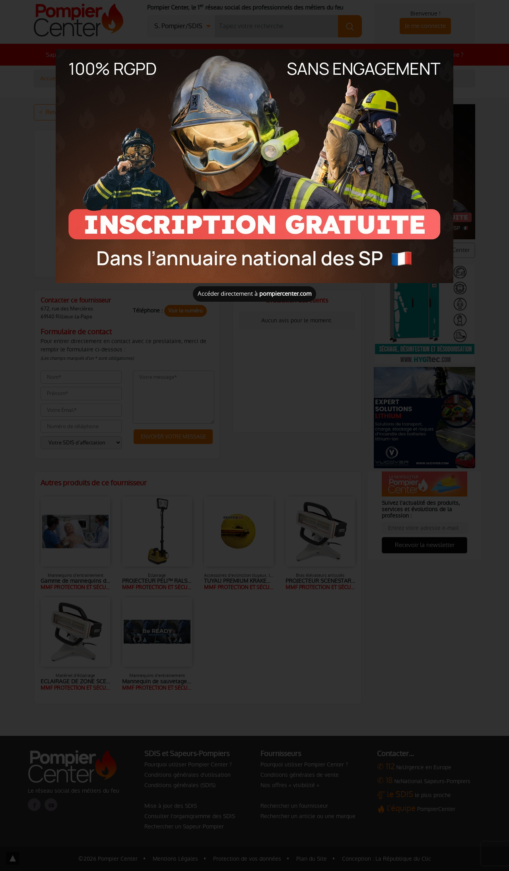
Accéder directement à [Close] (254, 293)
